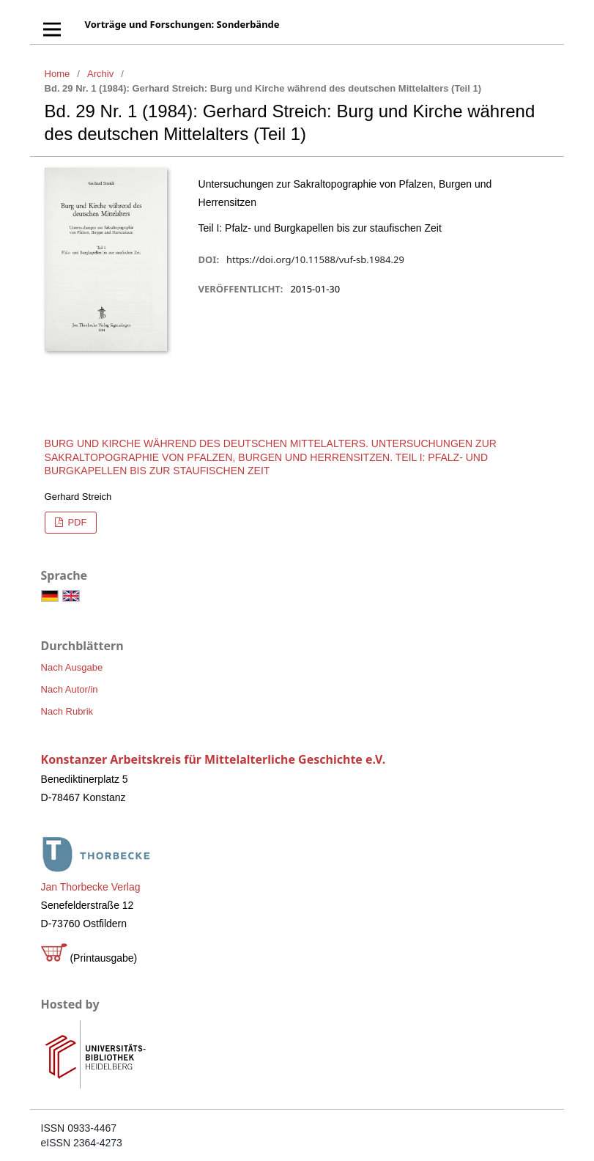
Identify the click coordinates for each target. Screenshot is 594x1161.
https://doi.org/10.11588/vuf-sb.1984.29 (315, 259)
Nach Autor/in (69, 689)
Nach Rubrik (67, 711)
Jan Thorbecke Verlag (91, 887)
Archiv (100, 73)
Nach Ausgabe (72, 667)
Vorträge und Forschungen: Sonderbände (182, 24)
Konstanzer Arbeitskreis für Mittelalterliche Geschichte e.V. (213, 759)
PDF (76, 522)
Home (57, 73)
